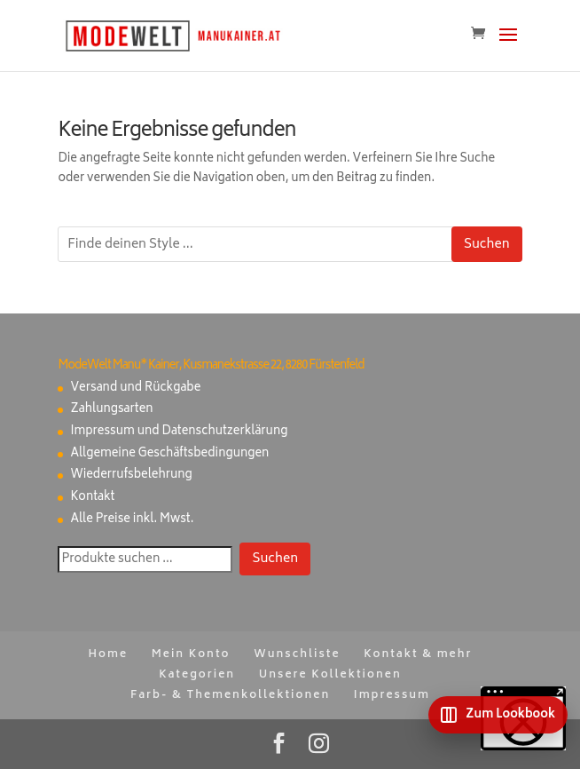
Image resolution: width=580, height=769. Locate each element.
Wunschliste (297, 655)
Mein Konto (191, 655)
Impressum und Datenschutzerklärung (178, 432)
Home (108, 655)
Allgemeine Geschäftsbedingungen (169, 454)
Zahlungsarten (111, 410)
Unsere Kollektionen (330, 675)
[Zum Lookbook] (498, 714)
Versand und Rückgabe (135, 388)
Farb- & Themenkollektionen (230, 695)
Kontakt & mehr (418, 655)
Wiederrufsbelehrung (131, 475)
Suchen (487, 245)
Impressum (392, 695)
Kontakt (92, 498)
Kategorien (197, 675)
